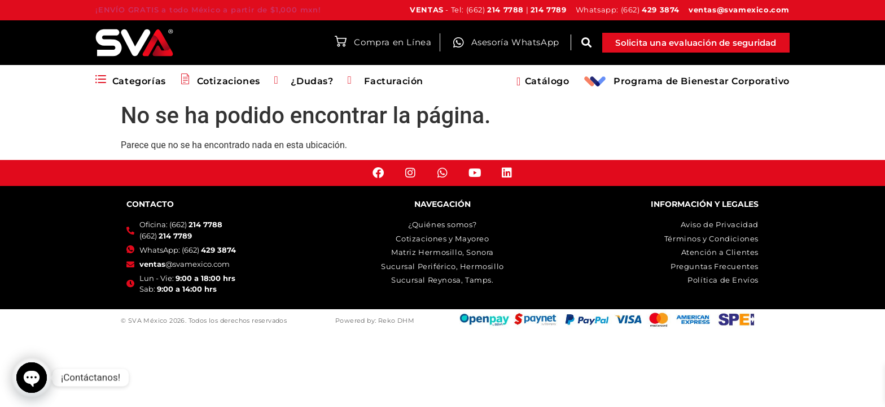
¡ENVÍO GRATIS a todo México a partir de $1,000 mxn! (208, 9)
